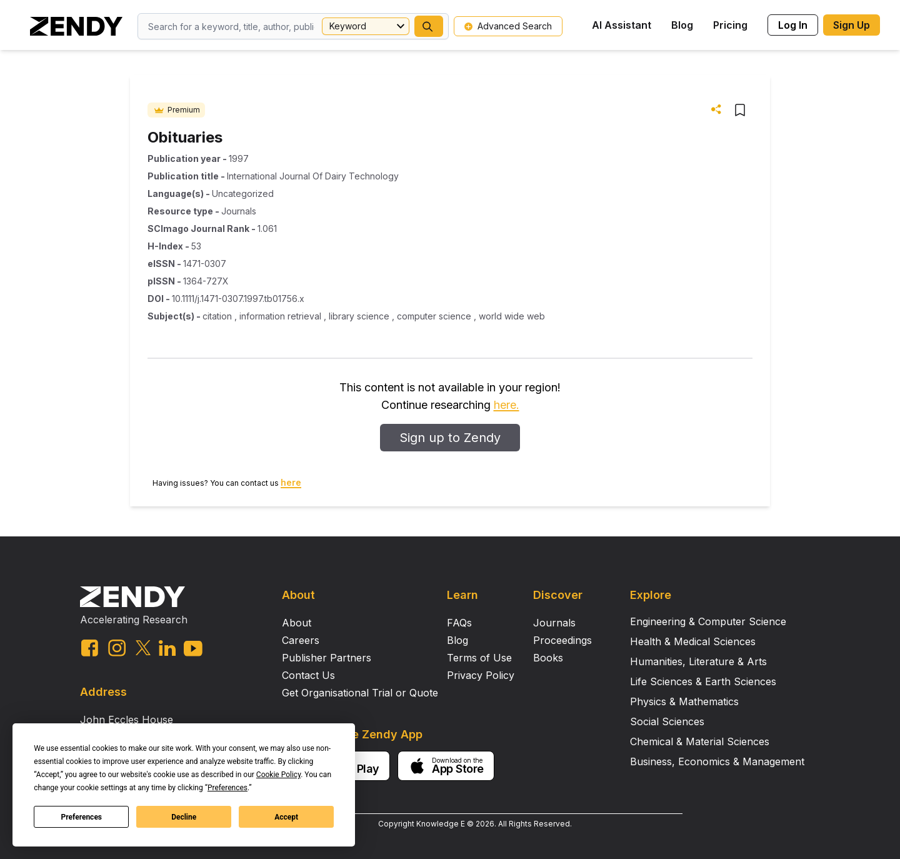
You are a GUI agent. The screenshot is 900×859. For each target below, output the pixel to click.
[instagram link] (117, 647)
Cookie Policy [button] (278, 774)
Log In (793, 25)
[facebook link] (89, 648)
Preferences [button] (228, 787)
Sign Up (851, 25)
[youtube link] (193, 648)
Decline (183, 817)
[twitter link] (143, 647)
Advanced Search (508, 26)
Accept (286, 817)
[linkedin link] (167, 648)
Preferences (81, 817)
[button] (428, 26)
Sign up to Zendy (450, 437)
